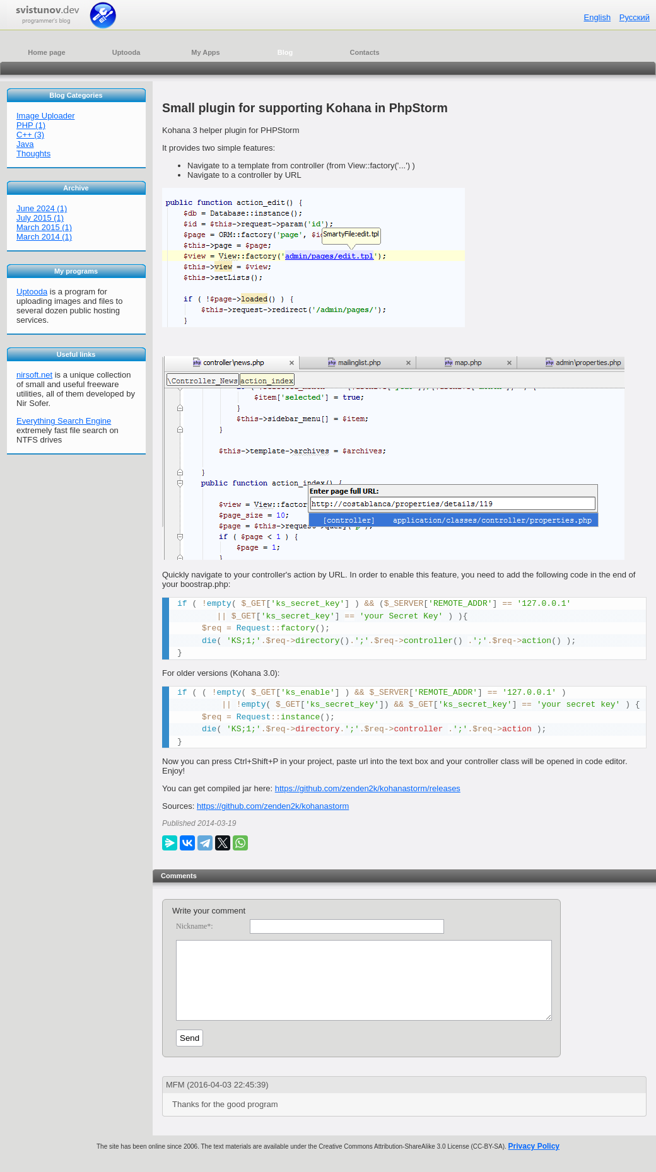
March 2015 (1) (44, 227)
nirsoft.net (34, 375)
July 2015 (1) (40, 218)
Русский (634, 17)
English (597, 17)
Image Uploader (45, 115)
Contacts (364, 52)
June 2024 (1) (41, 208)
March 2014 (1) (44, 236)
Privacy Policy (533, 1161)
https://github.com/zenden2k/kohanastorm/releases (367, 788)
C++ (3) (30, 134)
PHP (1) (30, 125)
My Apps (205, 52)
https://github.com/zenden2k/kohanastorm (273, 806)
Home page (46, 52)
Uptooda (126, 52)
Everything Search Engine (63, 421)
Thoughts (33, 153)
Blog (285, 52)
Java (24, 144)
